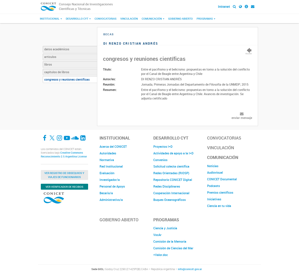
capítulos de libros (56, 72)
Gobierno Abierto (180, 18)
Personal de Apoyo (112, 186)
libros (48, 64)
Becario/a (106, 193)
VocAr (157, 235)
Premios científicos (220, 192)
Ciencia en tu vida (219, 206)
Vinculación (129, 18)
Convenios (160, 160)
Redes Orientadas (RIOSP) (171, 173)
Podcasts (213, 186)
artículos (50, 57)
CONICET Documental (222, 179)
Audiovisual (215, 172)
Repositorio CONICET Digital (172, 180)
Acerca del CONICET (113, 146)
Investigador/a (110, 180)
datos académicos (56, 49)
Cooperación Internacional (171, 193)
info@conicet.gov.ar (190, 269)
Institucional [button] (51, 18)
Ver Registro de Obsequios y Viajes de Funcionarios (64, 175)
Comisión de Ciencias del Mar (173, 248)
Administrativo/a (111, 200)
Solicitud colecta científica (171, 166)
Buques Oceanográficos (169, 200)
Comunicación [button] (153, 18)
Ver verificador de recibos (64, 187)
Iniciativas (214, 199)
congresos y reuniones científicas (67, 79)
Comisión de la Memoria (169, 241)
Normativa (107, 160)
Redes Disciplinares (166, 186)
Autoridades (108, 153)
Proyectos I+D (163, 146)
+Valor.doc (160, 255)
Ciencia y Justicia (165, 228)
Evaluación (107, 173)
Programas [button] (206, 18)
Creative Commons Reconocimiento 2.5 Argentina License (64, 154)
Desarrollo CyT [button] (78, 18)
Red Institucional (111, 166)
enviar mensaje (241, 118)
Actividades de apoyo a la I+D (173, 153)
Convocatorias (106, 18)
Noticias (212, 166)
